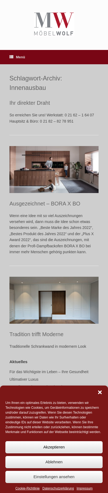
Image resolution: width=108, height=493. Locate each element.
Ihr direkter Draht (29, 103)
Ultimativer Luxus (23, 379)
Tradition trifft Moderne (36, 334)
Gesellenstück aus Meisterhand (35, 387)
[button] (100, 396)
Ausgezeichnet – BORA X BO (44, 204)
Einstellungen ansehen (54, 480)
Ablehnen (53, 466)
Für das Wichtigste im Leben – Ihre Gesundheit (49, 372)
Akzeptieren (54, 451)
